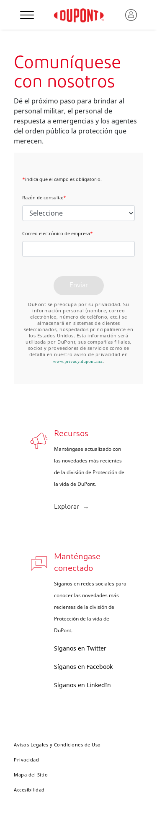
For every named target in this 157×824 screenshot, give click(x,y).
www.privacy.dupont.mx (78, 361)
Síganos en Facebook (83, 667)
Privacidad (26, 759)
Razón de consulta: (44, 197)
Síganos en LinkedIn (82, 685)
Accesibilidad (29, 789)
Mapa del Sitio (31, 774)
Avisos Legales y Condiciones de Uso (57, 744)
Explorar (66, 507)
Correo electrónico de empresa (57, 233)
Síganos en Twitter (80, 648)
